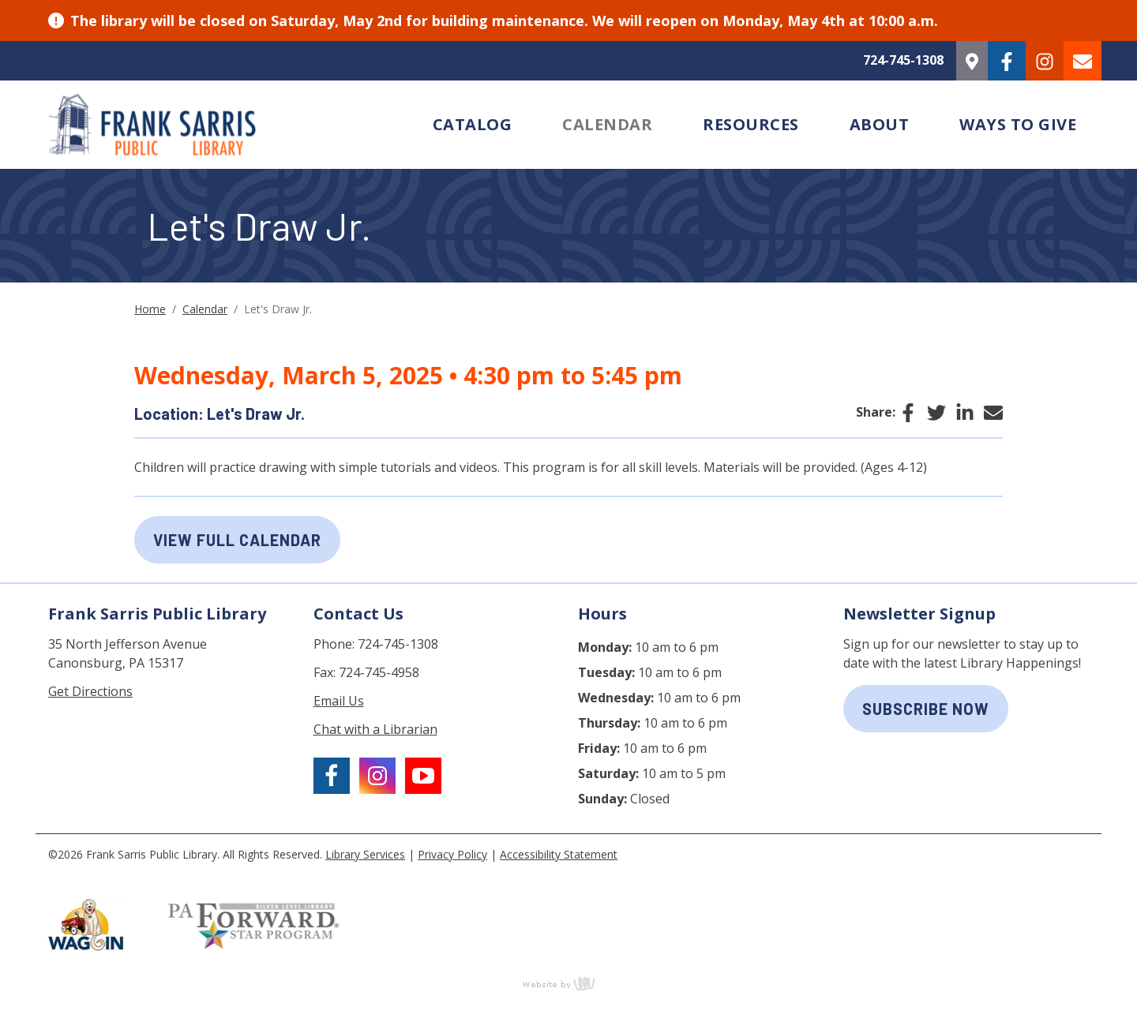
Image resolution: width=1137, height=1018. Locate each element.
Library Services (365, 854)
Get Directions (90, 691)
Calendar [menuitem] (607, 124)
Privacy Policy (452, 854)
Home (150, 308)
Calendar (204, 308)
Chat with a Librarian (375, 729)
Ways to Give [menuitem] (1017, 124)
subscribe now (925, 708)
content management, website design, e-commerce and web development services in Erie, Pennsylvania (568, 983)
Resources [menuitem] (751, 124)
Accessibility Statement (558, 854)
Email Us (338, 700)
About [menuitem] (880, 124)
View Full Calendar (237, 539)
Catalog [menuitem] (472, 124)
